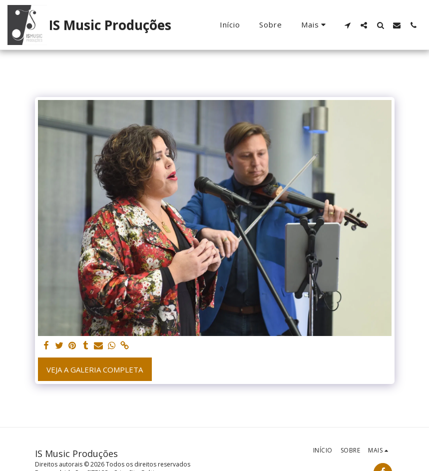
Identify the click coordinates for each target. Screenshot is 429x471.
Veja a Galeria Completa (94, 369)
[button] (347, 25)
